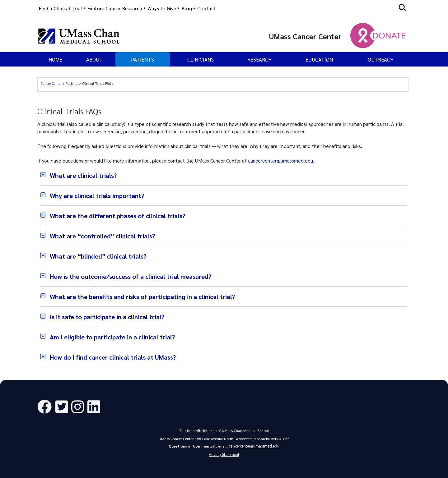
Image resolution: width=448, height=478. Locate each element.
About (94, 59)
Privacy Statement (224, 453)
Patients (72, 83)
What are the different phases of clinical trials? (117, 216)
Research (259, 59)
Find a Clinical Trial (60, 8)
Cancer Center (51, 83)
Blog (187, 8)
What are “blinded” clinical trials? (98, 256)
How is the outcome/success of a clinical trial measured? (130, 276)
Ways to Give (161, 8)
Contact (206, 8)
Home (55, 59)
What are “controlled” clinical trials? (102, 236)
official (202, 429)
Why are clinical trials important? (97, 195)
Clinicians (200, 59)
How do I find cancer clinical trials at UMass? (113, 357)
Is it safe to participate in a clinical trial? (107, 317)
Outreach (381, 59)
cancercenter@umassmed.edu (280, 160)
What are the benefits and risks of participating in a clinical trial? (142, 296)
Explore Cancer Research (114, 8)
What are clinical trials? (83, 175)
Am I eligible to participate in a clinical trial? (112, 337)
